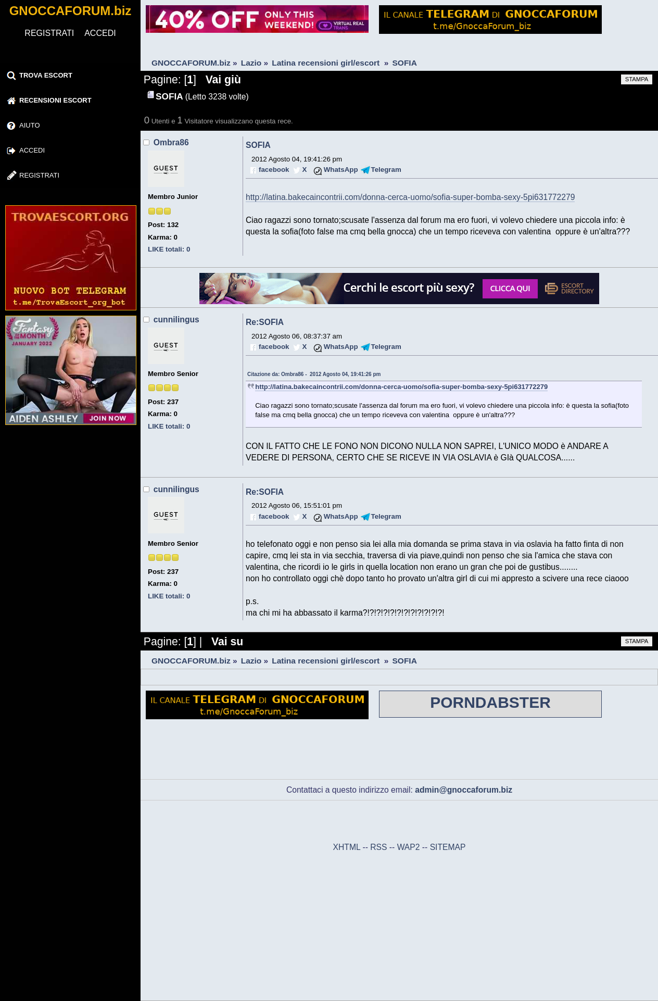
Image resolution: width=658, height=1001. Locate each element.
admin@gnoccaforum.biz (463, 789)
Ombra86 (171, 142)
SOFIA (258, 145)
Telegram (386, 169)
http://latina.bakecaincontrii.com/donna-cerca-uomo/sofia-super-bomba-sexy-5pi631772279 (410, 197)
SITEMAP (448, 847)
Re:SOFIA (265, 322)
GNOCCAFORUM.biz (70, 11)
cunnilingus (176, 319)
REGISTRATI (49, 33)
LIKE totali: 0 (169, 249)
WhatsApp (341, 169)
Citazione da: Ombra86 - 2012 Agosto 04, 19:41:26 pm (314, 374)
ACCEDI (100, 33)
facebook (274, 169)
